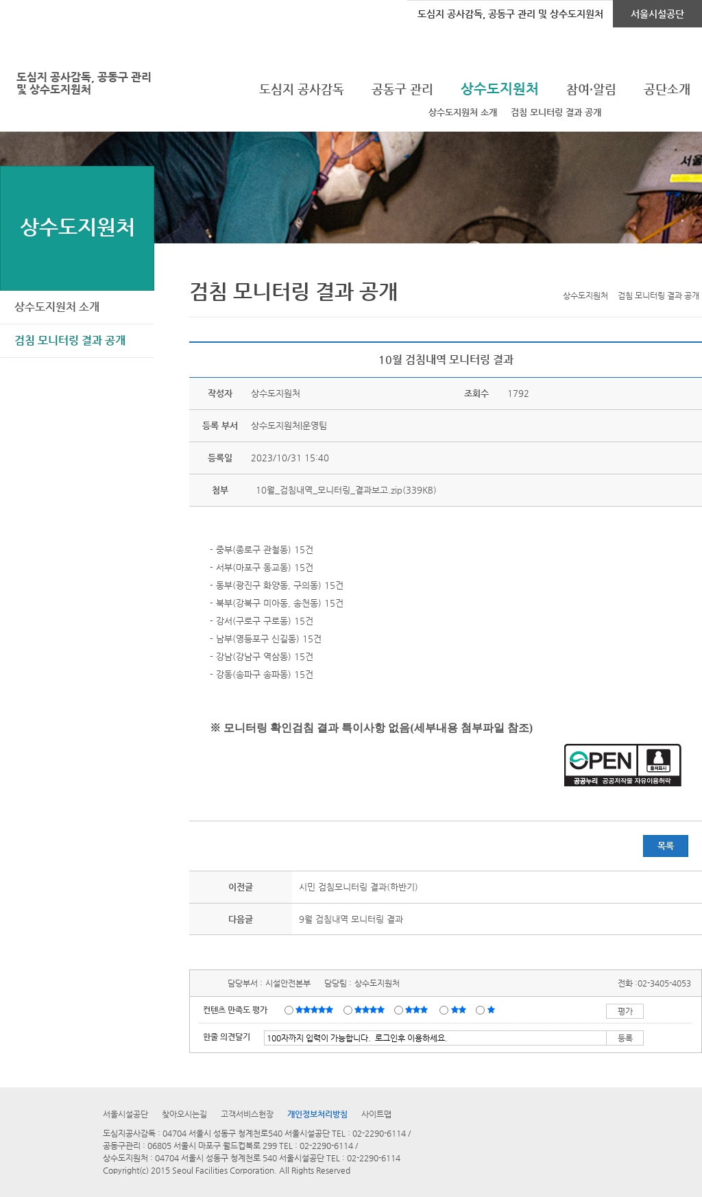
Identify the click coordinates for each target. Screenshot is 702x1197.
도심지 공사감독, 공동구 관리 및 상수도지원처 (510, 13)
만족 (370, 1009)
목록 (665, 846)
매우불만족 (492, 1009)
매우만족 (316, 1009)
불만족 (459, 1009)
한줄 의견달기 (226, 1036)
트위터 (630, 273)
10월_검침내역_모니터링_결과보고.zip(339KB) (345, 490)
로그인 (36, 13)
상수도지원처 (77, 227)
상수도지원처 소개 (462, 112)
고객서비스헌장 (247, 1114)
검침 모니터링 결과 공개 (556, 112)
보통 (419, 1009)
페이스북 (651, 273)
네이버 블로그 (672, 273)
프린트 (609, 273)
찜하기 (694, 273)
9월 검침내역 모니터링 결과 (351, 919)
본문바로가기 (22, 0)
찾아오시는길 (184, 1114)
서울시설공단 (657, 13)
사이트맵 (376, 1114)
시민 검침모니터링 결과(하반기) (358, 887)
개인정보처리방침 (317, 1114)
